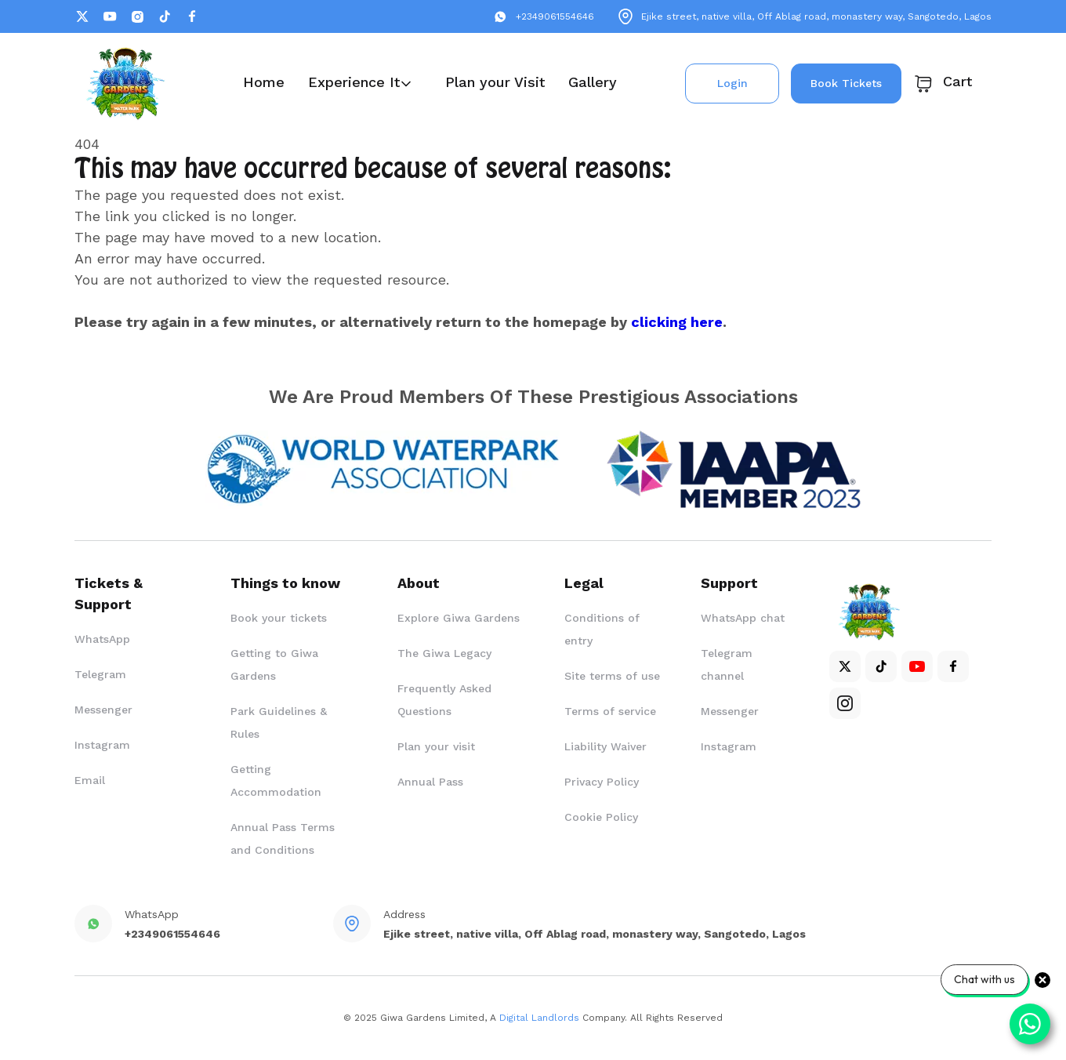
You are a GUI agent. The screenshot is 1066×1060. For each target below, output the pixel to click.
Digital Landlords (539, 1017)
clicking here (677, 322)
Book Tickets (846, 83)
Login (732, 83)
